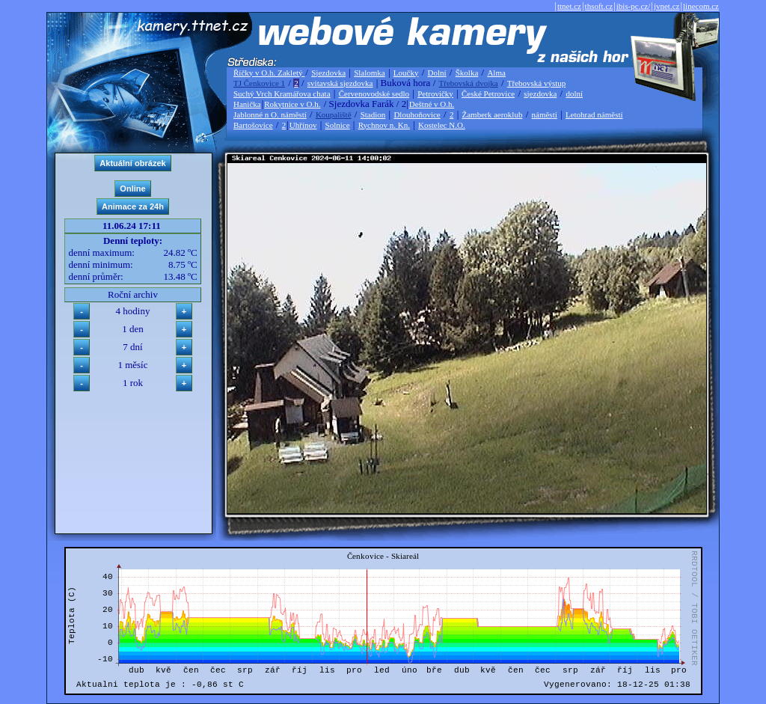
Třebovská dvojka (468, 83)
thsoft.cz (599, 5)
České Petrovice (488, 93)
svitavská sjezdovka (340, 83)
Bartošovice (253, 124)
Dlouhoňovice (416, 114)
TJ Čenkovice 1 (259, 83)
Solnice (337, 124)
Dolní (437, 72)
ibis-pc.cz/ (633, 5)
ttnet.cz (569, 5)
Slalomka (369, 72)
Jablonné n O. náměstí (270, 114)
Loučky (406, 72)
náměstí (544, 114)
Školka (467, 72)
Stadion (373, 114)
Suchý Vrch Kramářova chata (282, 93)
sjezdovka (540, 93)
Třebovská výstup (536, 83)
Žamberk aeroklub (492, 114)
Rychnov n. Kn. (384, 124)
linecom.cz (701, 5)
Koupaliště (334, 114)
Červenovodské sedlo (374, 93)
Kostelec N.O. (441, 124)
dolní (574, 93)
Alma (496, 72)
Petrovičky (435, 93)
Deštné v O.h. (432, 104)
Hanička (247, 104)
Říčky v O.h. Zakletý (268, 72)
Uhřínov (303, 124)
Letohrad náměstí (594, 114)
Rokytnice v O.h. (292, 104)
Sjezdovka (328, 72)
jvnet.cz (667, 5)
